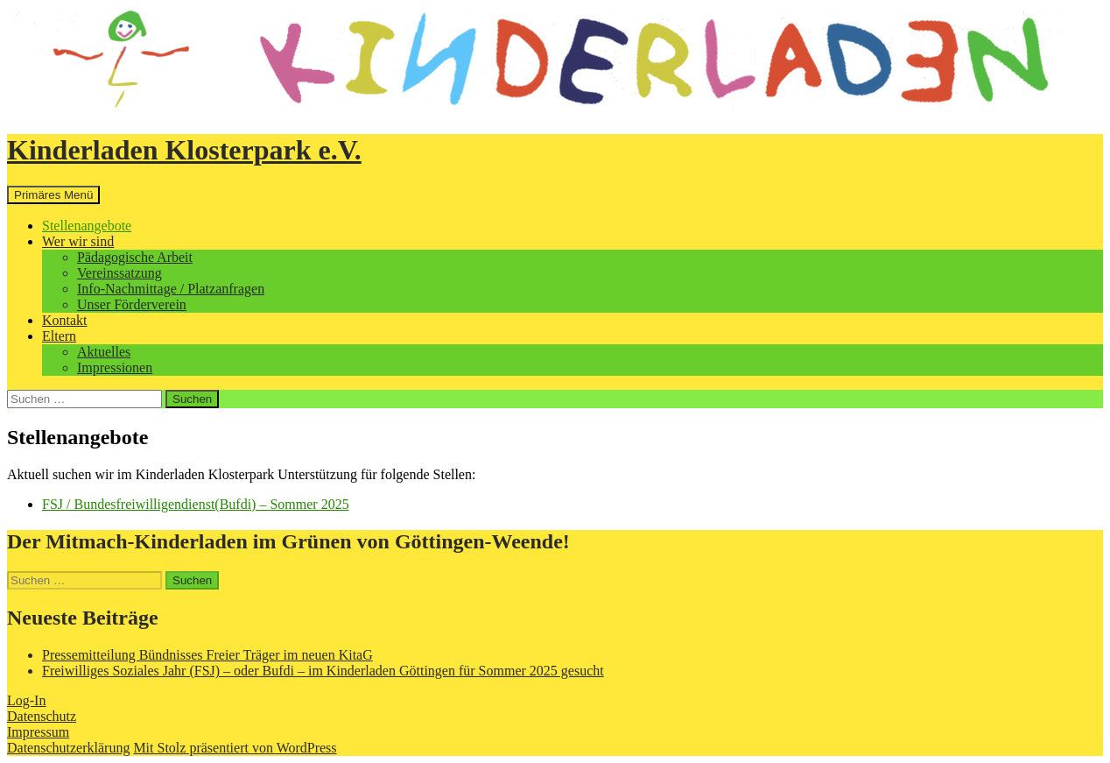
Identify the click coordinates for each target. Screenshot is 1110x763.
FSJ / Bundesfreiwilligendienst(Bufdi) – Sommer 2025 (195, 504)
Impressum (38, 731)
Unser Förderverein (131, 304)
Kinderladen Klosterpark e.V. (184, 150)
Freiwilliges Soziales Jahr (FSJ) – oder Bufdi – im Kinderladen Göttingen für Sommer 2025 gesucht (323, 670)
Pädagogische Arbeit (135, 257)
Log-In (26, 700)
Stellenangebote (86, 225)
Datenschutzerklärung (68, 747)
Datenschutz (41, 716)
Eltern (59, 336)
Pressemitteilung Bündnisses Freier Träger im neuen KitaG (207, 654)
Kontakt (65, 320)
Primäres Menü (53, 194)
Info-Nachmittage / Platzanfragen (170, 288)
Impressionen (114, 367)
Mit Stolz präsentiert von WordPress (234, 747)
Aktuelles (103, 351)
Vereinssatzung (119, 272)
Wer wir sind (78, 241)
